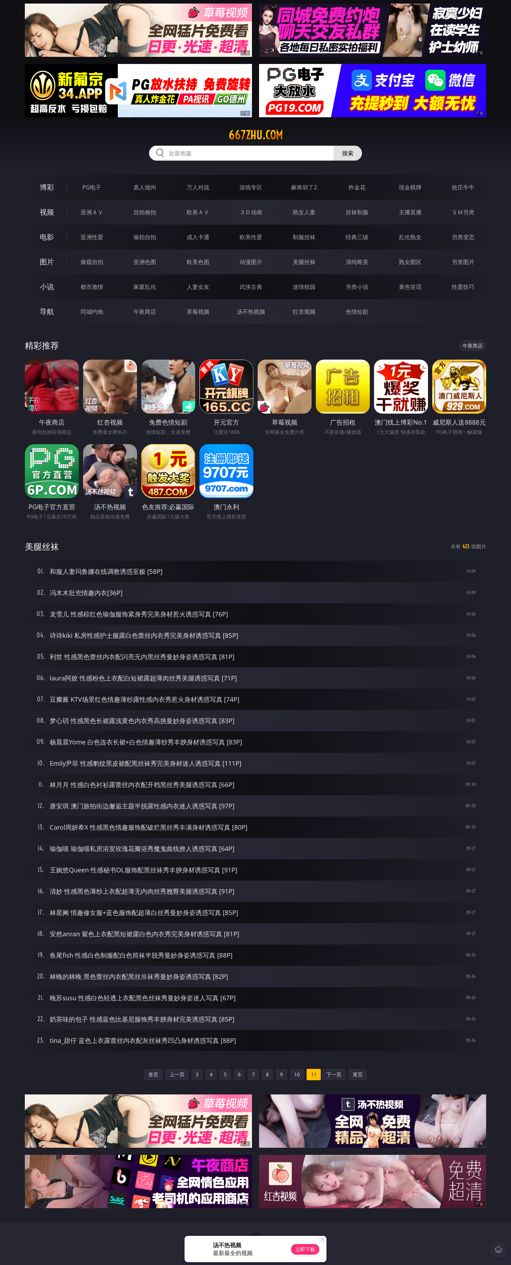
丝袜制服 (357, 212)
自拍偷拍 (144, 212)
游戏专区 (251, 187)
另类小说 (357, 287)
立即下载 (305, 1249)
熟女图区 (410, 262)
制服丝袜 (304, 237)
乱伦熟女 (410, 237)
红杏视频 (304, 312)
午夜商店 (144, 312)
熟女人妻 (304, 212)
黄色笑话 (410, 287)
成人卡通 (198, 237)
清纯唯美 (357, 262)
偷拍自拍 (144, 237)
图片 (47, 262)
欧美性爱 (251, 237)
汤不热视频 (251, 312)
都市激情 (92, 287)
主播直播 (410, 212)
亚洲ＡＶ (92, 212)
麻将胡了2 (304, 187)
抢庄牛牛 (463, 187)
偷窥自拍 (92, 262)
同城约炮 (92, 312)
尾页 (358, 1074)
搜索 (347, 153)
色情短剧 (357, 312)
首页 (153, 1074)
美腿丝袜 (304, 262)
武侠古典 (251, 287)
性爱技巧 (463, 287)
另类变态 (463, 237)
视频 (47, 212)
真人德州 (144, 187)
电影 (47, 237)
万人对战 (198, 187)
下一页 (333, 1074)
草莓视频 (198, 312)
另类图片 (463, 262)
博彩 (47, 187)
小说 (47, 286)
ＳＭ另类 (463, 212)
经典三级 (357, 237)
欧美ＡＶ (198, 212)
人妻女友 (198, 287)
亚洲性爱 (92, 237)
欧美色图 (198, 262)
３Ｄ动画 (251, 212)
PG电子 (91, 187)
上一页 (177, 1074)
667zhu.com (256, 135)
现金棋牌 (410, 187)
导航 (47, 311)
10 (297, 1074)
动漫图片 (251, 262)
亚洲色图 (144, 262)
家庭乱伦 (144, 287)
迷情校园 (304, 287)
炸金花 (357, 187)
